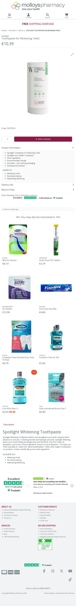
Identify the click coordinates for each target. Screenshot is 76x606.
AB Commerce (69, 593)
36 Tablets (7, 309)
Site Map (42, 518)
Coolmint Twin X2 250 (49, 357)
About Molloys (8, 513)
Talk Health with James (10, 537)
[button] (72, 54)
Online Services (8, 531)
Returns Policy (44, 513)
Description (9, 424)
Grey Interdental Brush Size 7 (52, 408)
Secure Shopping (45, 529)
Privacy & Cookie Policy (47, 531)
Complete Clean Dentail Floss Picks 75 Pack (18, 358)
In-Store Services (8, 529)
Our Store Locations (10, 515)
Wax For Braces (9, 260)
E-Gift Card (43, 521)
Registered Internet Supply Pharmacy (52, 537)
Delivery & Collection (46, 510)
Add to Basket (43, 139)
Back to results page (11, 209)
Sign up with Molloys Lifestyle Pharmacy (16, 510)
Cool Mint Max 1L (10, 408)
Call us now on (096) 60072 (38, 588)
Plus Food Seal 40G (47, 309)
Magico (51, 593)
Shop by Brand (44, 515)
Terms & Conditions (46, 534)
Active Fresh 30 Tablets (49, 260)
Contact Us (6, 518)
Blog (4, 534)
